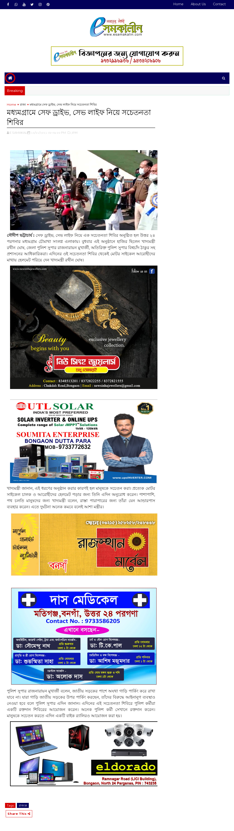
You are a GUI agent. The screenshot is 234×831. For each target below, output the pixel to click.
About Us (198, 4)
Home (178, 4)
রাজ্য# (23, 805)
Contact (219, 4)
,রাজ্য (74, 132)
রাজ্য (23, 104)
